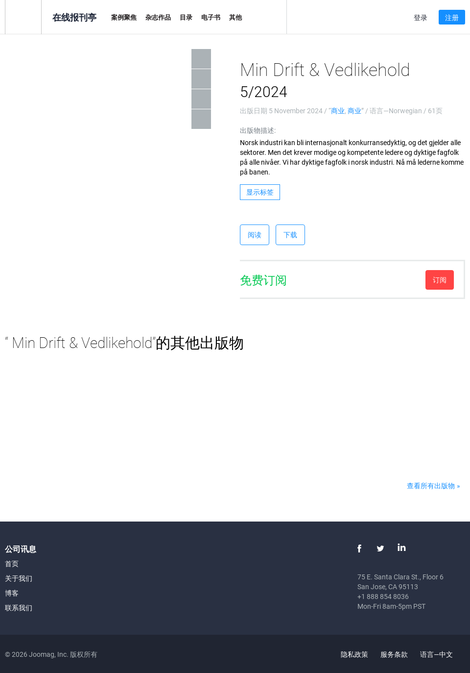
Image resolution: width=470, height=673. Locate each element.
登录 (420, 17)
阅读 (254, 234)
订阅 (439, 279)
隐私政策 (354, 654)
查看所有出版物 (431, 485)
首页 (12, 563)
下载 (290, 234)
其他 (235, 17)
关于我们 (18, 578)
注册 (452, 17)
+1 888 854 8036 (383, 596)
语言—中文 (442, 654)
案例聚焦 (124, 17)
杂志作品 (158, 17)
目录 (186, 17)
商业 (338, 110)
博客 (12, 593)
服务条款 (394, 654)
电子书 (210, 17)
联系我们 (18, 607)
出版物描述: (258, 130)
